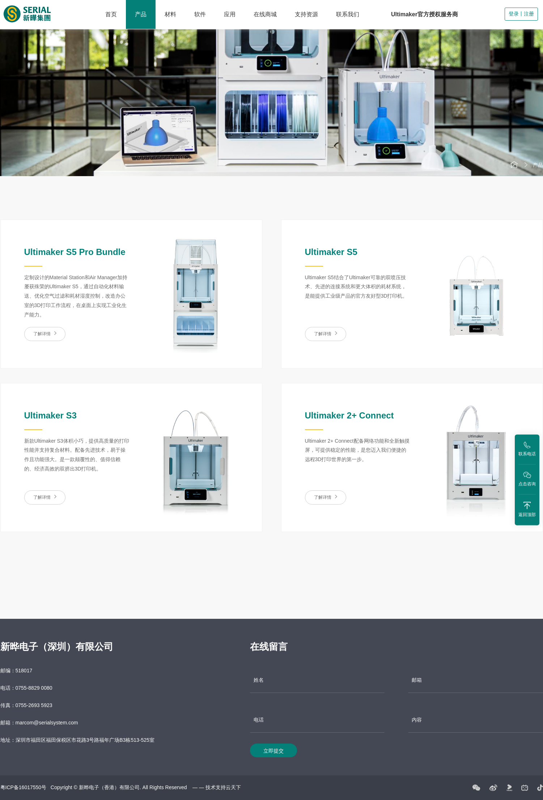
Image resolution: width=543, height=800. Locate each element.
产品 (141, 14)
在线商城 (265, 14)
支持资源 (306, 14)
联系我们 (347, 14)
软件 (200, 14)
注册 (529, 14)
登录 (514, 14)
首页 (111, 14)
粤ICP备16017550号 (23, 792)
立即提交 (273, 756)
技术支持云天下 (223, 792)
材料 (170, 14)
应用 (230, 14)
